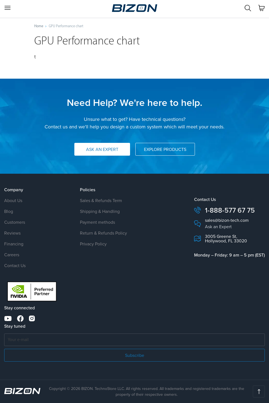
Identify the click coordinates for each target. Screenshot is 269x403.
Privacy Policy (93, 244)
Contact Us (15, 265)
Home (38, 26)
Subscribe (134, 355)
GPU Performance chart (66, 26)
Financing (13, 244)
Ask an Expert (102, 149)
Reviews (12, 233)
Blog (8, 211)
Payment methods (97, 222)
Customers (14, 222)
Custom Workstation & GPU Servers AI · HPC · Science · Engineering (134, 8)
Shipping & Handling (100, 211)
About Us (13, 200)
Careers (11, 255)
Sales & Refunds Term (101, 200)
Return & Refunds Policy (103, 233)
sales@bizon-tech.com (227, 220)
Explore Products (165, 149)
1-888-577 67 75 (230, 210)
